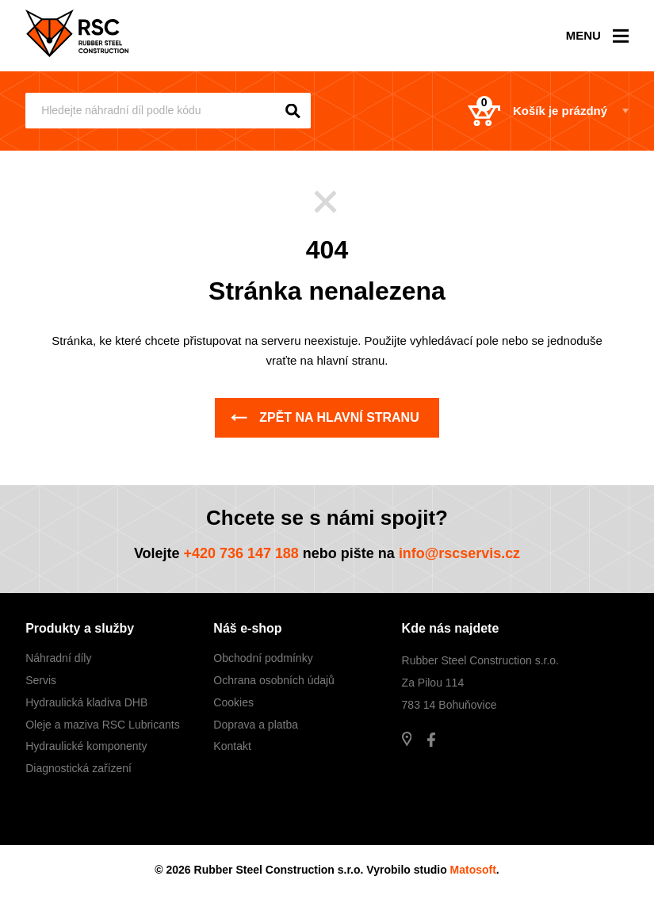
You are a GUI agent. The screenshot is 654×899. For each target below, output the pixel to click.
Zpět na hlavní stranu (325, 417)
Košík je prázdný (537, 111)
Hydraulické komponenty (86, 746)
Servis (40, 680)
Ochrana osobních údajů (274, 680)
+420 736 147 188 (241, 553)
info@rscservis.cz (460, 553)
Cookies (233, 702)
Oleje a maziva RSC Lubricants (102, 724)
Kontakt (232, 746)
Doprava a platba (255, 724)
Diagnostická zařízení (78, 768)
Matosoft (473, 869)
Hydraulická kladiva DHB (86, 702)
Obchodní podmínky (262, 658)
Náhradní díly (58, 658)
